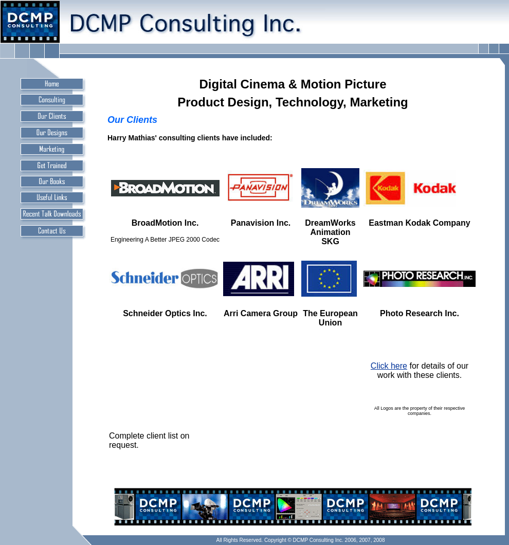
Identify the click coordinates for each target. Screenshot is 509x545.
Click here (389, 365)
